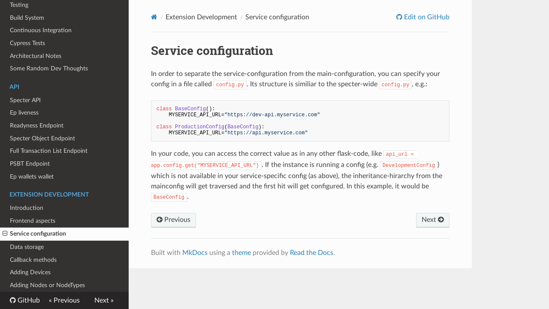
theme (241, 252)
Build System (27, 18)
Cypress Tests (27, 43)
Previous (173, 219)
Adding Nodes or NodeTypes (47, 285)
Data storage (27, 247)
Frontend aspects (32, 221)
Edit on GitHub (425, 17)
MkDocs (195, 252)
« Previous (64, 300)
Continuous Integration (41, 30)
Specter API (25, 100)
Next (433, 219)
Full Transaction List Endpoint (48, 151)
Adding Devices (30, 272)
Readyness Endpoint (36, 125)
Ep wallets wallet (32, 176)
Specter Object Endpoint (42, 138)
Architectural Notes (35, 56)
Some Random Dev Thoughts (49, 68)
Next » (104, 300)
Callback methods (33, 260)
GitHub (28, 300)
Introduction (26, 208)
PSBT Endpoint (30, 164)
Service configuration (34, 234)
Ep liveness (24, 112)
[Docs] (154, 17)
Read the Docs (311, 252)
